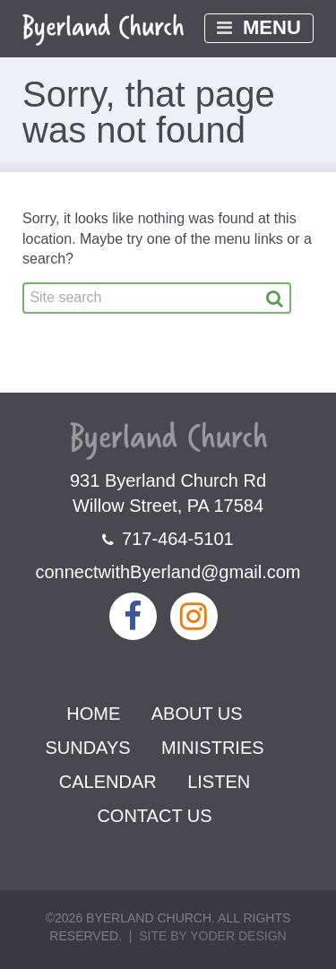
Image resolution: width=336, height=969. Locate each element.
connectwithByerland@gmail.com (168, 572)
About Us (197, 713)
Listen (218, 782)
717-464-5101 (167, 539)
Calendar (108, 782)
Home (93, 713)
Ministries (212, 747)
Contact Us (154, 816)
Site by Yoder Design (212, 936)
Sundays (87, 747)
